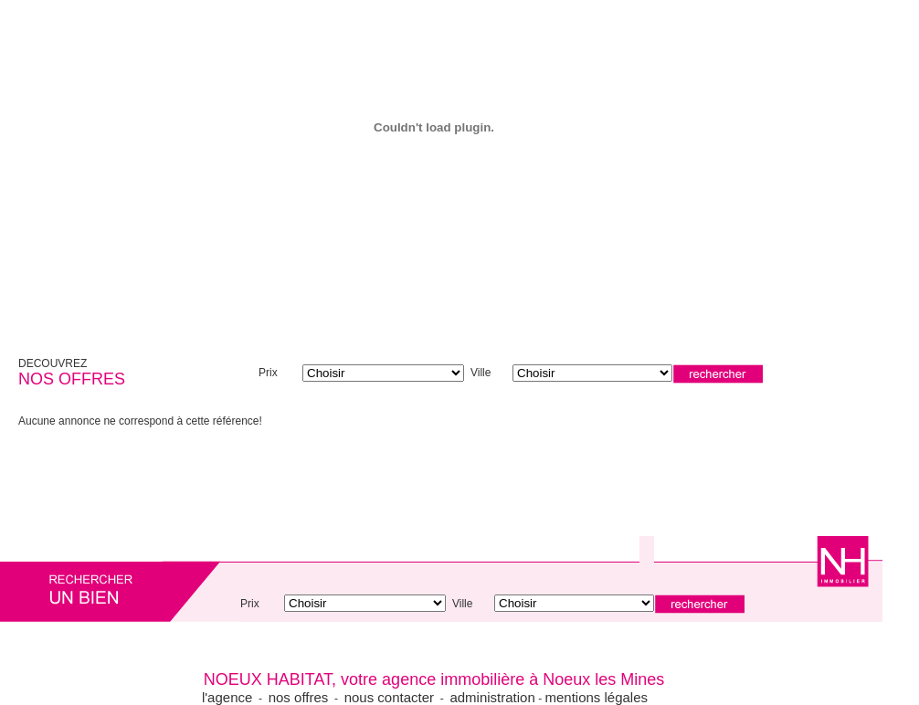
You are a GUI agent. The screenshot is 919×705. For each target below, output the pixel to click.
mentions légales (596, 697)
